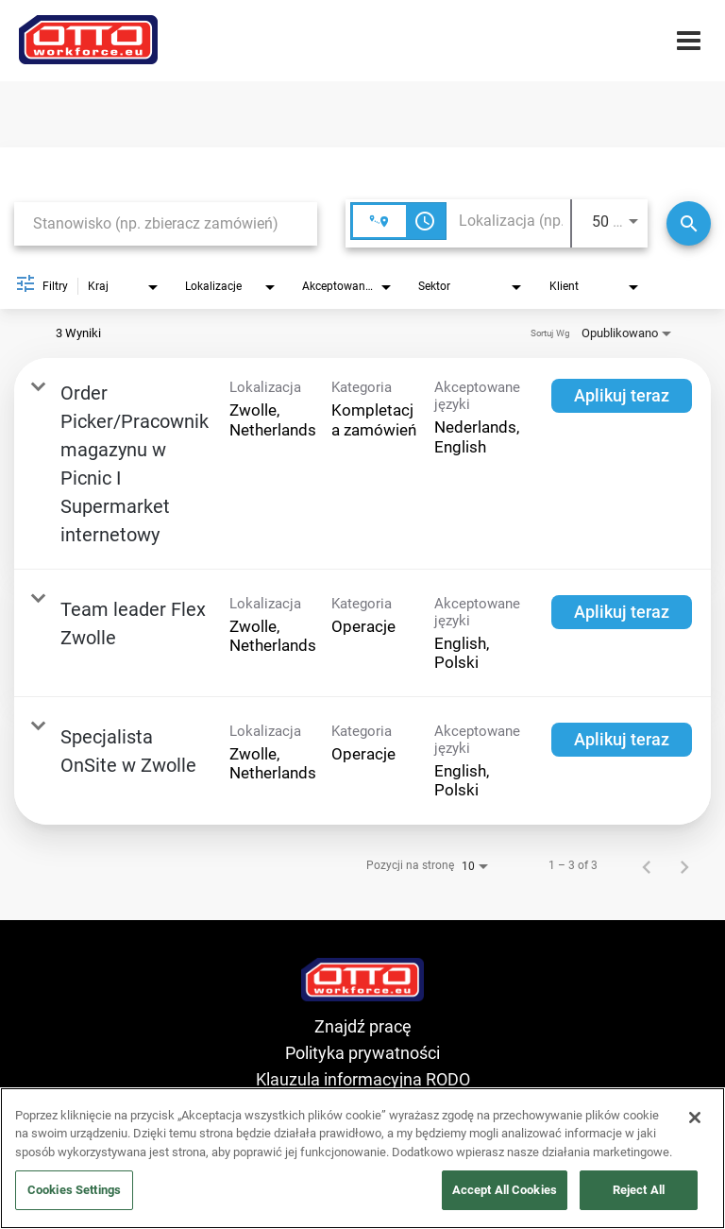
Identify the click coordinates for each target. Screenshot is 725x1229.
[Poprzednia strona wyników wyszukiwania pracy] (647, 865)
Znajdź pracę (363, 1026)
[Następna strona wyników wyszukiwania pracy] (684, 865)
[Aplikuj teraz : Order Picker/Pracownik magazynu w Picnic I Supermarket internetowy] (621, 396)
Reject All (639, 1190)
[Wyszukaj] (688, 223)
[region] (362, 1158)
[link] (362, 464)
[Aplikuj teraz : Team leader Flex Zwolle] (621, 612)
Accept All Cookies (504, 1190)
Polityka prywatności (362, 1053)
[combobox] (165, 223)
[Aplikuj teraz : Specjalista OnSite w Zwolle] (621, 740)
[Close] (695, 1117)
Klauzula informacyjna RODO (363, 1079)
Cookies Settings (74, 1190)
